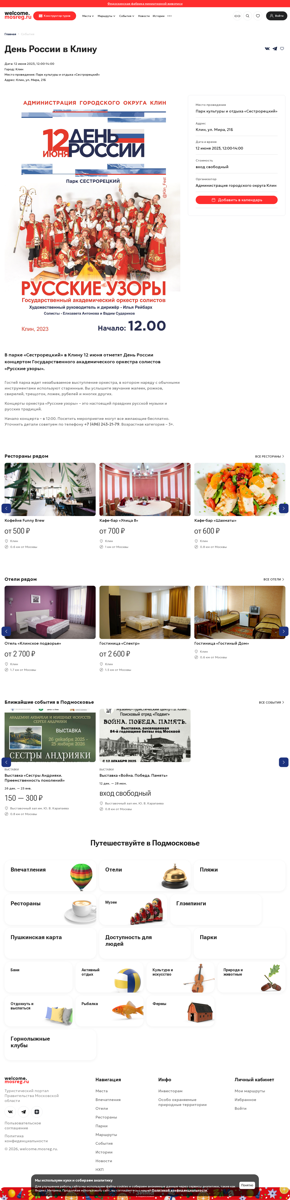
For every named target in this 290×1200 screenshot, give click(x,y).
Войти (241, 1108)
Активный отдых (90, 972)
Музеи (111, 902)
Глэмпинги (191, 903)
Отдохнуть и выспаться (22, 1005)
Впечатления (28, 869)
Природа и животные (233, 972)
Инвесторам (170, 1090)
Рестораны (26, 903)
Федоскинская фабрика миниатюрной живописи (145, 4)
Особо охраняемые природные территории (182, 1102)
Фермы (159, 1003)
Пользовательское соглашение (23, 1125)
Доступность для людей (128, 940)
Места (88, 16)
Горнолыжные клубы (30, 1042)
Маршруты (107, 16)
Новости (144, 16)
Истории (159, 16)
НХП (99, 1169)
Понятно (247, 1185)
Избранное (245, 1099)
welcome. (17, 1080)
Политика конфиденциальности (26, 1138)
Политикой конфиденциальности (179, 1190)
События (127, 16)
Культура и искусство (163, 972)
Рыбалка (90, 1003)
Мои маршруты (250, 1090)
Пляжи (209, 869)
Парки (208, 937)
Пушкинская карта (36, 937)
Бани (15, 970)
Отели (113, 869)
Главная (10, 34)
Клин (19, 69)
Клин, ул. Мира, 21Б (31, 80)
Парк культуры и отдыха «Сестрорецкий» (236, 111)
